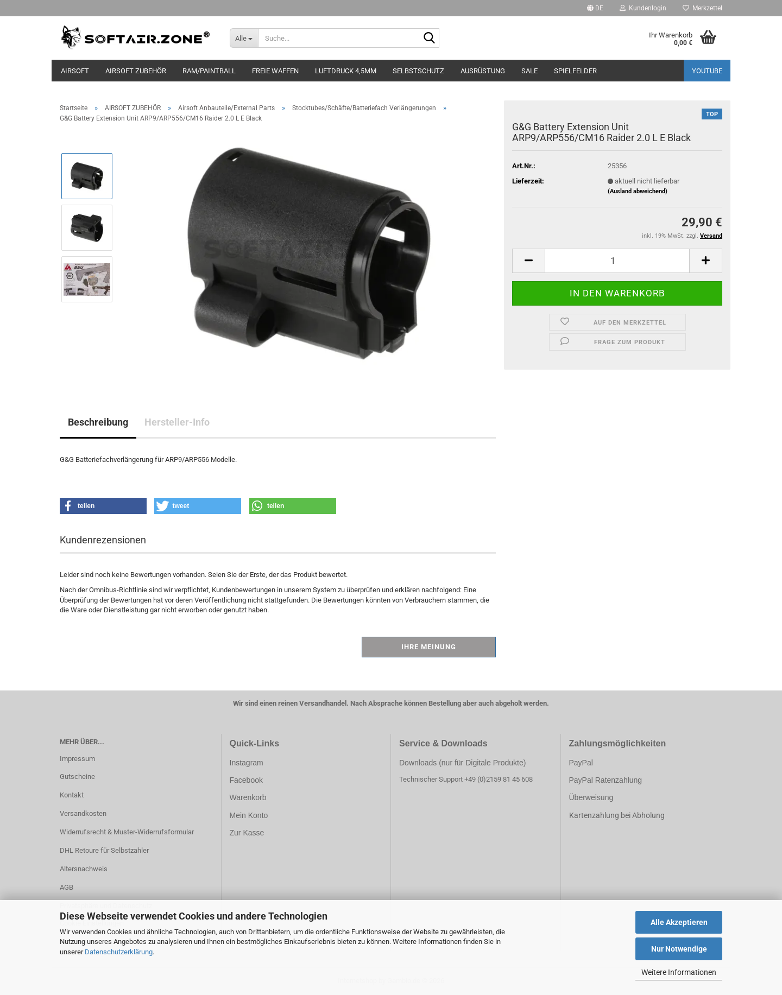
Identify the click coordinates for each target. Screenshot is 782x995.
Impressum (77, 759)
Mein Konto (249, 815)
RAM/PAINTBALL (209, 71)
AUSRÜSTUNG (483, 71)
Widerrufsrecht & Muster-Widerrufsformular (127, 832)
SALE (529, 71)
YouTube (707, 71)
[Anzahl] (617, 261)
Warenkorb (248, 797)
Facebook (246, 780)
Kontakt (72, 795)
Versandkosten (83, 813)
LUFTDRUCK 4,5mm (345, 71)
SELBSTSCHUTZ (418, 71)
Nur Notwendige (679, 949)
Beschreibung (98, 422)
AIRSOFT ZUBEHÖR (135, 71)
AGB (66, 887)
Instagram (246, 762)
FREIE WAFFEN (275, 71)
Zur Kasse (247, 832)
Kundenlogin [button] (643, 8)
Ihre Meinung (428, 647)
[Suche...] (244, 38)
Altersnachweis (84, 869)
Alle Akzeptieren (679, 922)
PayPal (581, 762)
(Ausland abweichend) (637, 191)
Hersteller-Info (177, 422)
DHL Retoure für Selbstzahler (104, 850)
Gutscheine (77, 776)
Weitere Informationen (678, 972)
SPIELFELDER (575, 71)
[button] (595, 8)
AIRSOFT (75, 71)
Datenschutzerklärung (119, 952)
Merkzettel (702, 8)
